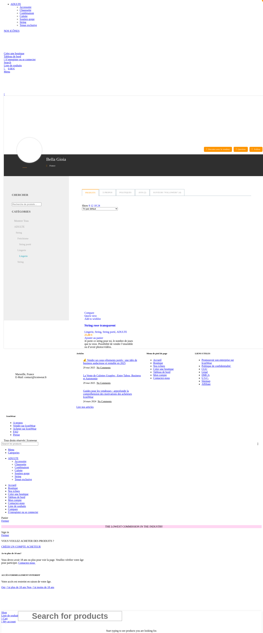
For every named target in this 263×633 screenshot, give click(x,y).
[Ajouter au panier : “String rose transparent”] (93, 337)
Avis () (142, 192)
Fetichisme (23, 238)
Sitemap (206, 381)
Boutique (158, 363)
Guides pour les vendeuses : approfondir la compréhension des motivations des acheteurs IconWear (107, 393)
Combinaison (27, 13)
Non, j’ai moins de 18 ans (40, 587)
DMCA (206, 375)
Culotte (24, 16)
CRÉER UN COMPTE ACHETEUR (21, 546)
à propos (107, 192)
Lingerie (88, 331)
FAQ (15, 431)
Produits (90, 192)
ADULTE (121, 331)
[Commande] (100, 208)
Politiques (125, 192)
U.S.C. (205, 378)
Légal (205, 372)
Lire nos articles (85, 407)
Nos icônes (159, 366)
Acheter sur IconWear (24, 428)
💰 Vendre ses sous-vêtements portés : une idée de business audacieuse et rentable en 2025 (110, 362)
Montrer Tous (21, 220)
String (23, 22)
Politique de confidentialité (216, 366)
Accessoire (25, 7)
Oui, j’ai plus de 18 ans (14, 587)
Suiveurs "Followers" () (167, 192)
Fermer (5, 520)
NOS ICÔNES (12, 30)
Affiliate (206, 384)
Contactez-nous (161, 378)
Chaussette (25, 10)
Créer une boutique (14, 53)
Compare (13, 509)
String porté (109, 331)
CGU (204, 369)
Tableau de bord (12, 56)
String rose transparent (99, 325)
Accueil (157, 360)
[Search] (7, 62)
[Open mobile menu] (7, 71)
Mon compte (160, 375)
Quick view (90, 315)
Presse (16, 434)
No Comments (104, 367)
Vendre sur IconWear (24, 425)
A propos (18, 422)
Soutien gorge (27, 19)
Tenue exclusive (28, 25)
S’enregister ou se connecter (23, 512)
